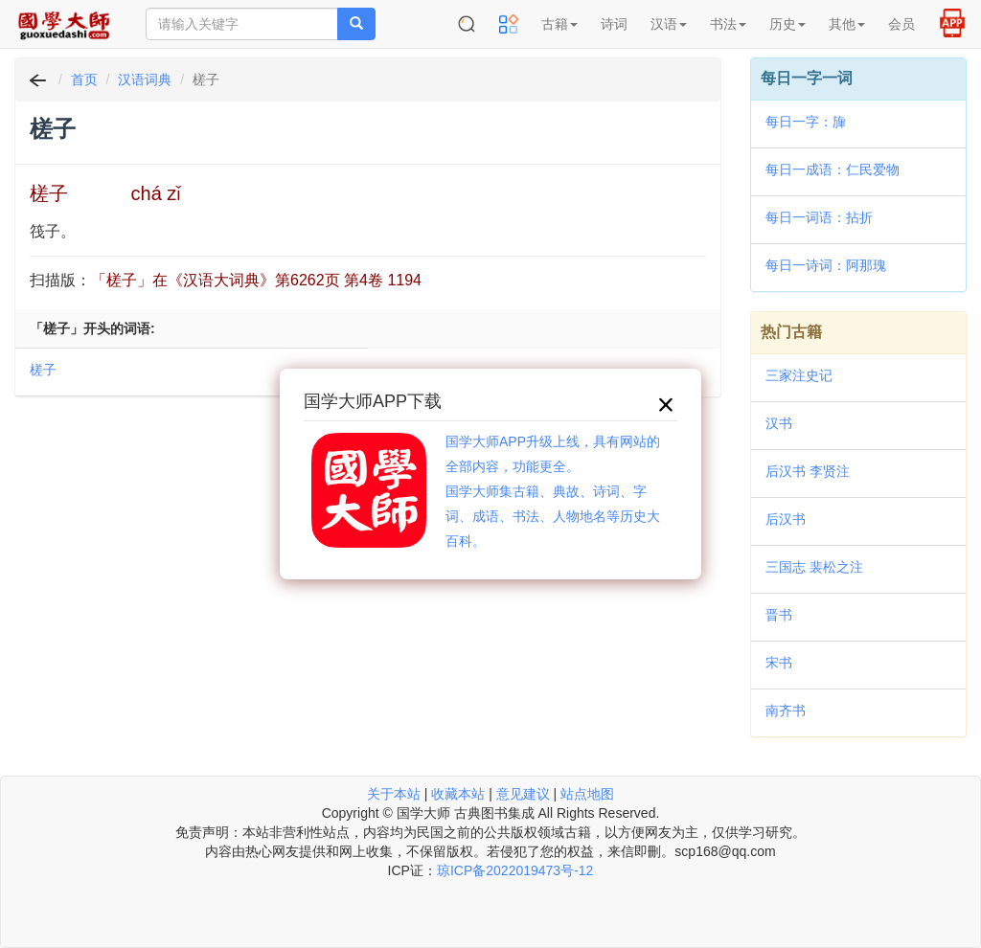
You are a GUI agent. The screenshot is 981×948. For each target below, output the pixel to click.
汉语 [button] (668, 24)
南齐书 (785, 710)
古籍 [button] (559, 24)
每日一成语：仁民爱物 (832, 169)
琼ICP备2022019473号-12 (515, 870)
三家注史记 (799, 375)
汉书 (778, 423)
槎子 (43, 369)
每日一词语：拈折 (819, 217)
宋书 (778, 662)
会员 (901, 24)
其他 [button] (847, 24)
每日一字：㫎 (805, 121)
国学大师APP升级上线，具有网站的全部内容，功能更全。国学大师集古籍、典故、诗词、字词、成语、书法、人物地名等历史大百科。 (552, 491)
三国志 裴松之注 (814, 567)
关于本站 (394, 793)
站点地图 (587, 793)
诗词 (614, 24)
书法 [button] (728, 24)
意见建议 (523, 793)
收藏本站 (458, 793)
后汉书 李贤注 (807, 471)
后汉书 (785, 519)
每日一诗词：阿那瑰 (825, 265)
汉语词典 (144, 79)
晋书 (778, 614)
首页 (84, 79)
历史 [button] (787, 24)
